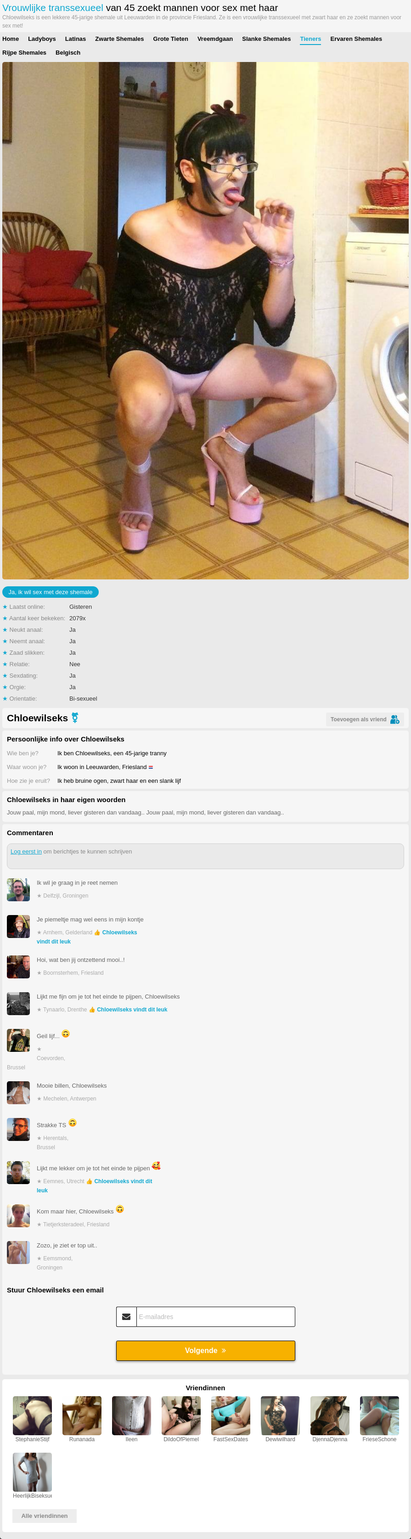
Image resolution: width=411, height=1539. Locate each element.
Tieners (310, 38)
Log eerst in (26, 851)
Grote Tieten (170, 38)
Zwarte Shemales (119, 38)
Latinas (75, 38)
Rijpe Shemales (24, 52)
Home (10, 38)
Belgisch (68, 52)
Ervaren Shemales (356, 38)
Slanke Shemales (266, 38)
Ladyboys (42, 38)
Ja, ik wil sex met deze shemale (51, 592)
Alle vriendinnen (44, 1515)
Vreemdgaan (215, 38)
